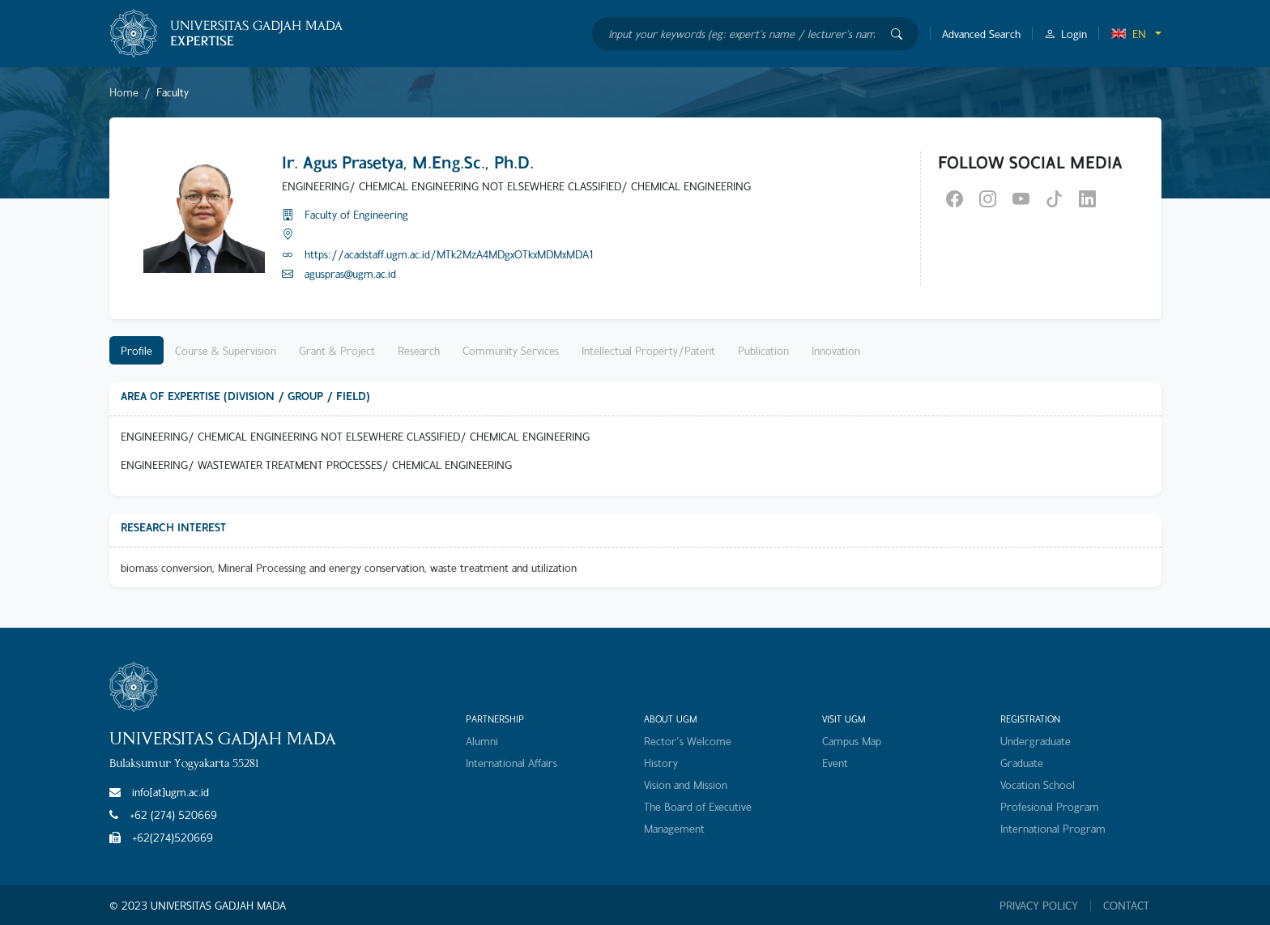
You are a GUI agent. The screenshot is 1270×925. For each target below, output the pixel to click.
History (661, 762)
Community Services (510, 350)
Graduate (1021, 762)
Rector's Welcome (687, 741)
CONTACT (1126, 905)
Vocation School (1037, 784)
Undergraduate (1035, 741)
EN (1128, 33)
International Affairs (511, 762)
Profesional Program (1049, 806)
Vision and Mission (685, 784)
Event (835, 762)
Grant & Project (337, 350)
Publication (763, 350)
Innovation (836, 350)
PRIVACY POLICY (1038, 905)
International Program (1053, 828)
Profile (136, 350)
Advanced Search (981, 33)
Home (124, 92)
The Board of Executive (698, 806)
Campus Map (851, 741)
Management (674, 828)
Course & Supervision (225, 350)
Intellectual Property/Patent (648, 350)
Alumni (482, 741)
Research (419, 350)
